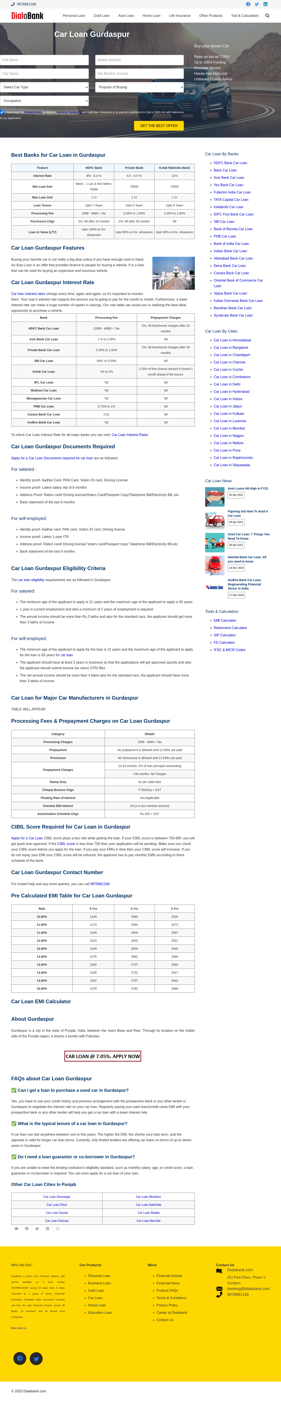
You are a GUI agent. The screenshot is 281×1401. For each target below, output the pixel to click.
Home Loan (97, 1305)
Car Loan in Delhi (227, 384)
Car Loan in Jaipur (228, 406)
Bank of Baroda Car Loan (233, 229)
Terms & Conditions (69, 112)
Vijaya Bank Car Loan (230, 293)
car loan (66, 655)
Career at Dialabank (171, 1312)
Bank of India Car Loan (231, 244)
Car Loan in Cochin (228, 369)
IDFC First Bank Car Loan (233, 214)
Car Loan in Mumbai (229, 428)
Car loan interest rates (28, 294)
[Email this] (16, 1228)
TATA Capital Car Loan (231, 199)
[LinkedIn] (265, 4)
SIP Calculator (225, 635)
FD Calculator (224, 642)
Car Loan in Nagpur (229, 435)
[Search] (267, 16)
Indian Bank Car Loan (230, 251)
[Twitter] (257, 4)
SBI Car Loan (224, 221)
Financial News (168, 1283)
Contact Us (164, 1320)
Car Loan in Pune (227, 450)
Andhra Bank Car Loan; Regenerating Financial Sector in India (244, 584)
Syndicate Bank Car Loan (233, 315)
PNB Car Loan (225, 236)
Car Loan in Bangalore (231, 347)
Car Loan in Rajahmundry (233, 458)
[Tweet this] (37, 1228)
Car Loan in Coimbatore (232, 377)
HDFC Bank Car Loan (230, 163)
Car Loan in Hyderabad (231, 391)
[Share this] (27, 1228)
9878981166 (99, 884)
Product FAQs (167, 1290)
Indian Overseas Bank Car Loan (238, 301)
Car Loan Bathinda (148, 1204)
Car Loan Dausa (57, 1212)
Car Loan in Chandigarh (232, 355)
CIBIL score (66, 844)
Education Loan (100, 1312)
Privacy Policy (33, 112)
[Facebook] (248, 4)
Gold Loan (96, 1290)
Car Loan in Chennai (229, 362)
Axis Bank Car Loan (229, 177)
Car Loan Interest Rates (130, 435)
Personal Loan (99, 1276)
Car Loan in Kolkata (229, 413)
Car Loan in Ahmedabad (232, 340)
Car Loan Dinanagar (56, 1196)
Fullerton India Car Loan (232, 192)
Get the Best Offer (159, 126)
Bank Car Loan (225, 170)
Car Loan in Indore (228, 399)
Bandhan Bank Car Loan (232, 308)
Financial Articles (169, 1276)
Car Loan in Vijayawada (232, 465)
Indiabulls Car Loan (229, 207)
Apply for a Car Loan (27, 458)
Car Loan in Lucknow (230, 421)
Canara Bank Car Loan (231, 273)
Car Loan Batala (148, 1212)
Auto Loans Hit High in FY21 (248, 488)
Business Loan (99, 1283)
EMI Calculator (225, 620)
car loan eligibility (31, 580)
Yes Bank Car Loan (228, 185)
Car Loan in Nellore (229, 443)
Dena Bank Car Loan (230, 266)
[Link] (27, 15)
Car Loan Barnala (149, 1220)
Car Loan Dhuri (57, 1204)
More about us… (19, 1328)
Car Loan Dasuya (57, 1220)
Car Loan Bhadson (148, 1196)
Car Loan (95, 1298)
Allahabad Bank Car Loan (233, 258)
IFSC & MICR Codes (230, 650)
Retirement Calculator (230, 628)
